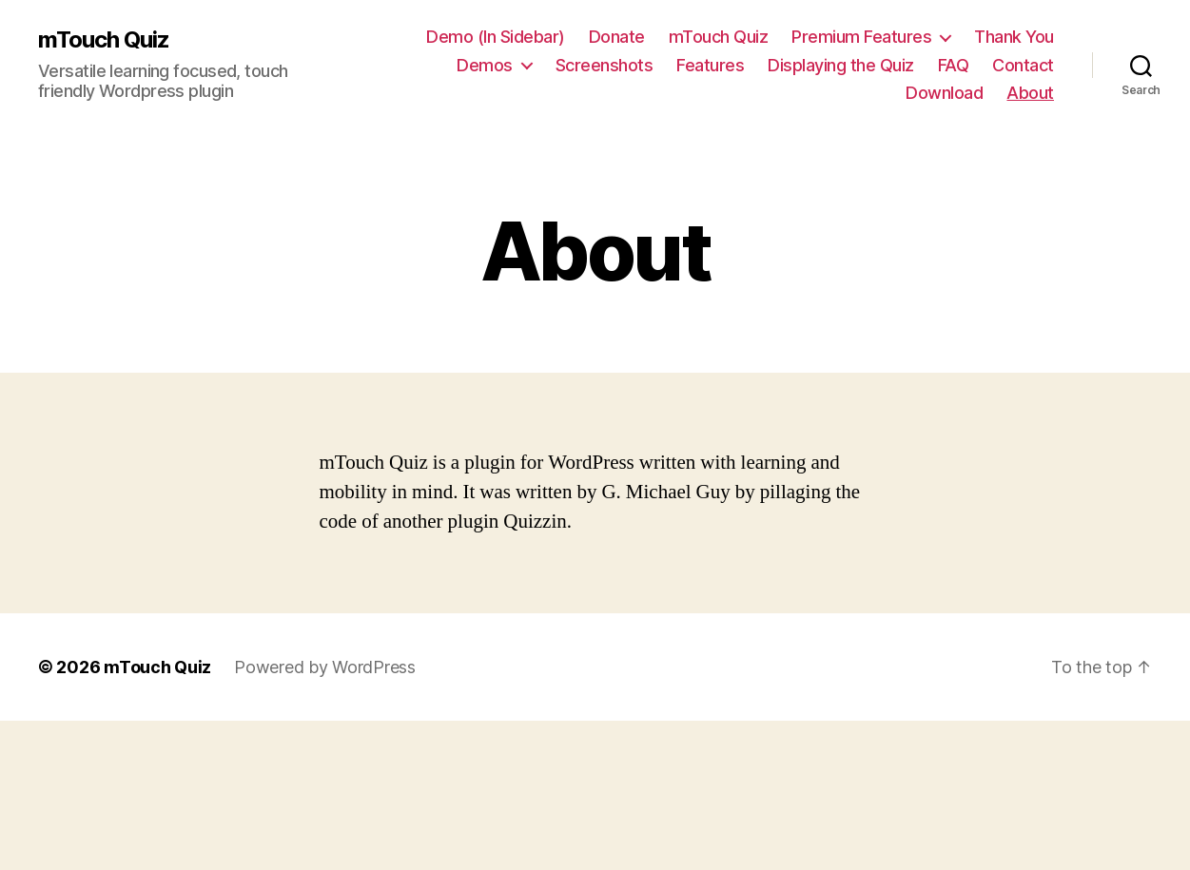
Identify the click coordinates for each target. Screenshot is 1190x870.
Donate (617, 37)
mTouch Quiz (103, 40)
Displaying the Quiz (841, 65)
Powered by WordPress (325, 667)
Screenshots (605, 65)
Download (944, 93)
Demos (485, 65)
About (1030, 93)
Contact (1023, 65)
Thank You (1014, 37)
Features (710, 65)
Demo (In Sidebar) (495, 37)
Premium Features (861, 37)
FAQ (953, 65)
